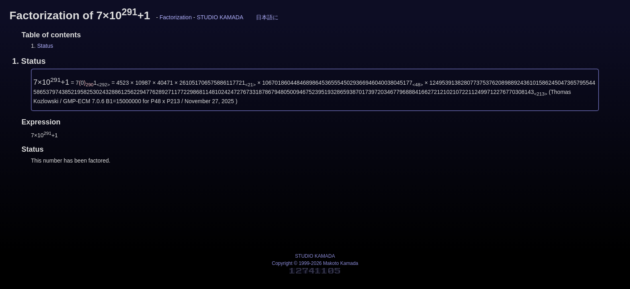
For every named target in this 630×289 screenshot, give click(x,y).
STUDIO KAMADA (220, 17)
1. (28, 61)
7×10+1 (51, 82)
